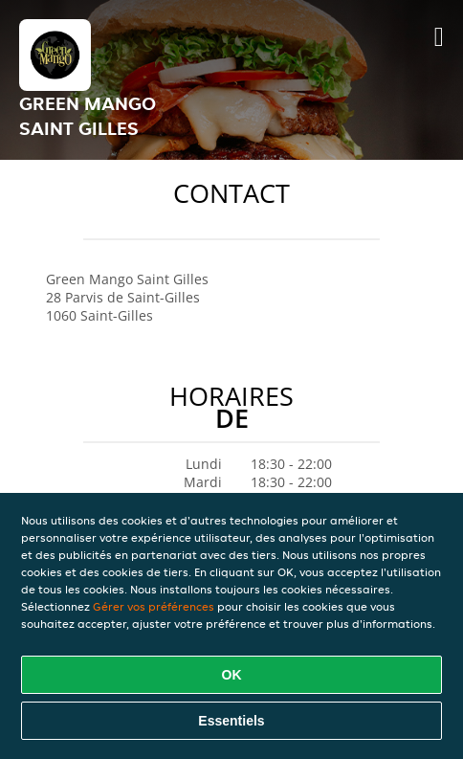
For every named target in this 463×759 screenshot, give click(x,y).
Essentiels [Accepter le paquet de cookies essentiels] (231, 720)
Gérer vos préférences (153, 606)
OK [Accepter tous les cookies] (232, 674)
